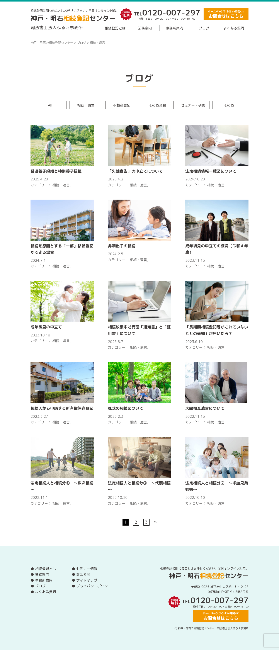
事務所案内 (174, 28)
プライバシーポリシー (93, 586)
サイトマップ (86, 580)
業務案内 (145, 28)
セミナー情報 (86, 568)
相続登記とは (115, 28)
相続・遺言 (86, 105)
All (50, 105)
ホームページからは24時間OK (226, 14)
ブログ (204, 28)
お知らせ (83, 574)
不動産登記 (121, 105)
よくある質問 (233, 28)
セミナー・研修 (193, 105)
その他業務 (157, 105)
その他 (229, 105)
